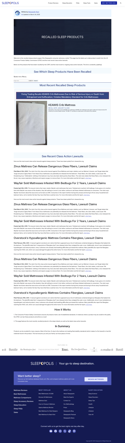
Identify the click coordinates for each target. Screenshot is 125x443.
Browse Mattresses (96, 379)
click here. (88, 178)
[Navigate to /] (42, 363)
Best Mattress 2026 (109, 3)
